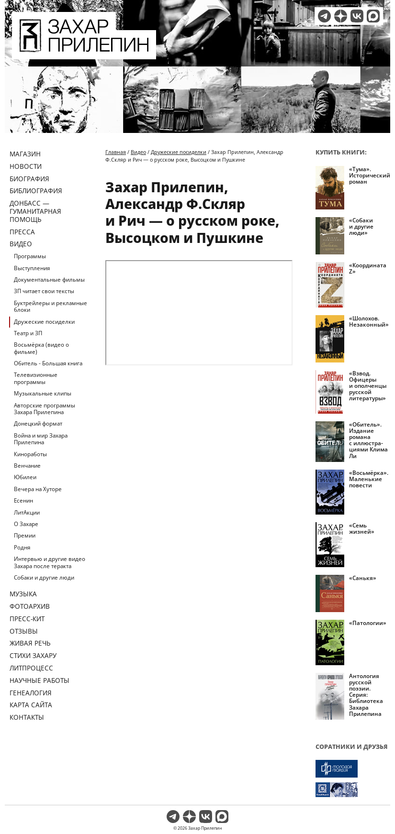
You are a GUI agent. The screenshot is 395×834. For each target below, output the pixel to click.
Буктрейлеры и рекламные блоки (50, 306)
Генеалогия (31, 692)
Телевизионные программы (35, 378)
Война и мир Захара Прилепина (41, 438)
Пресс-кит (27, 618)
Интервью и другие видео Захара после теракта (49, 562)
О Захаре (26, 524)
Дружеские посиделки (44, 322)
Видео (21, 243)
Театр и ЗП (28, 333)
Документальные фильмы (49, 279)
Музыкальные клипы (42, 393)
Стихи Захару (33, 655)
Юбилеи (25, 477)
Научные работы (39, 680)
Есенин (23, 500)
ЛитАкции (27, 512)
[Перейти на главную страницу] (84, 53)
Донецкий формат (38, 423)
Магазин (25, 153)
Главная (115, 151)
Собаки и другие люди (44, 577)
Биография (29, 178)
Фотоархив (30, 606)
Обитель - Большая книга (48, 363)
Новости (26, 166)
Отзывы (24, 631)
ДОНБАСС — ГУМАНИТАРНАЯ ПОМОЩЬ (35, 211)
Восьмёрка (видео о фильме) (41, 347)
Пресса (22, 231)
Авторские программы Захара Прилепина (44, 408)
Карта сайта (31, 704)
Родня (22, 547)
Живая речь (30, 642)
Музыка (23, 593)
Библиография (36, 190)
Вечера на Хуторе (38, 489)
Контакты (27, 717)
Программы (30, 256)
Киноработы (30, 454)
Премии (24, 535)
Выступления (32, 268)
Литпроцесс (31, 667)
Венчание (27, 465)
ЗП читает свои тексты (44, 291)
